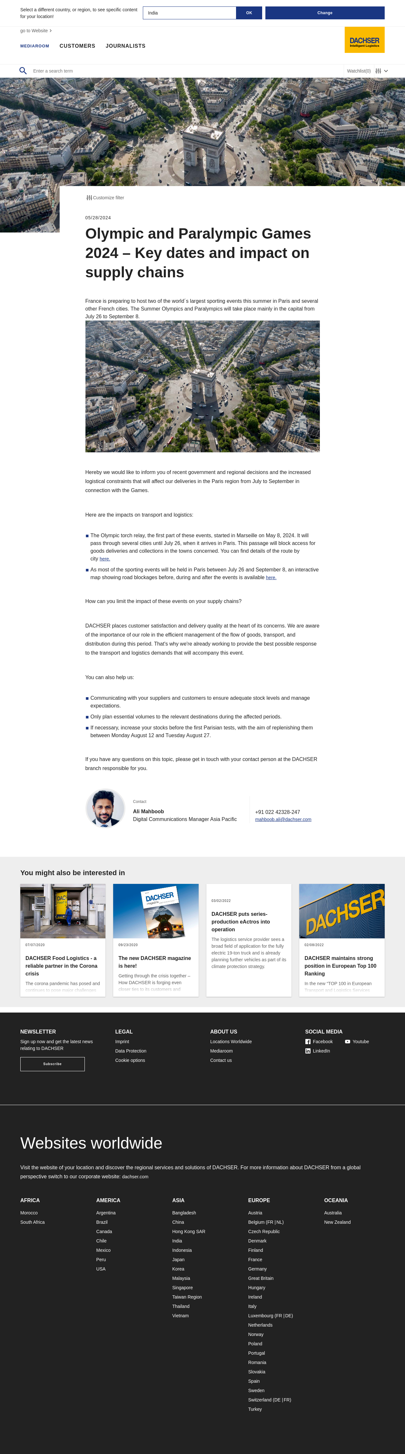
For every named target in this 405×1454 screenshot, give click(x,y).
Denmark (257, 1240)
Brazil (102, 1222)
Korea (178, 1268)
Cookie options (130, 1060)
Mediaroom (38, 46)
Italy (252, 1306)
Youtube (357, 1041)
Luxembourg (260, 1315)
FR (270, 1222)
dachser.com (137, 1176)
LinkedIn (317, 1050)
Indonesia (182, 1250)
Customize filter (104, 198)
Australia (332, 1212)
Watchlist (359, 71)
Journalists (132, 46)
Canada (104, 1231)
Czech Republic (264, 1231)
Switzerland (260, 1399)
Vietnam (180, 1315)
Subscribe (52, 1064)
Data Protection (131, 1050)
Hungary (256, 1287)
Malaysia (181, 1278)
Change (324, 13)
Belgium (256, 1222)
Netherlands (260, 1325)
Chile (101, 1240)
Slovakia (256, 1371)
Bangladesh (184, 1212)
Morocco (29, 1212)
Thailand (181, 1306)
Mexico (103, 1250)
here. (105, 558)
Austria (255, 1212)
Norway (255, 1334)
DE (288, 1315)
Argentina (106, 1212)
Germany (257, 1268)
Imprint (122, 1041)
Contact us (221, 1060)
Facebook (319, 1041)
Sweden (256, 1390)
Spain (254, 1381)
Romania (257, 1362)
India (177, 1240)
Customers (84, 46)
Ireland (255, 1297)
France (255, 1259)
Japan (178, 1259)
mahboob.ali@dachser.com (283, 824)
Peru (101, 1259)
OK (249, 13)
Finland (255, 1250)
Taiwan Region (187, 1297)
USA (101, 1268)
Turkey (255, 1409)
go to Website (37, 31)
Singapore (182, 1287)
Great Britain (261, 1278)
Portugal (256, 1353)
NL (279, 1222)
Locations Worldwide (231, 1041)
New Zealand (337, 1222)
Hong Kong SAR (188, 1231)
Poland (255, 1343)
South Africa (32, 1222)
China (178, 1222)
